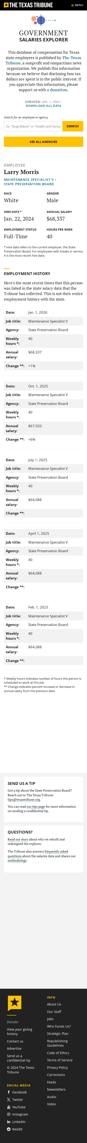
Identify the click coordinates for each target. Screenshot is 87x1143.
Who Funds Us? (59, 1026)
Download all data (43, 106)
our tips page (36, 806)
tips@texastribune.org (24, 799)
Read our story (18, 839)
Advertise (14, 1048)
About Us (54, 1004)
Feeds (51, 1082)
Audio (51, 1097)
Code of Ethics (58, 1053)
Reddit (15, 1129)
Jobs (50, 1019)
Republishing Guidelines (57, 1043)
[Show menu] (77, 5)
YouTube (16, 1107)
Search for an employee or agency (26, 117)
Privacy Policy (57, 1067)
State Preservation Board (29, 184)
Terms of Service (60, 1060)
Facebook (17, 1092)
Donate (12, 1022)
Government (43, 32)
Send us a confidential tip (18, 1058)
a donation (57, 89)
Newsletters (56, 1089)
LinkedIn (16, 1121)
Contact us (15, 1041)
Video (51, 1104)
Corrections (56, 1074)
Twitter (15, 1099)
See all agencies (43, 142)
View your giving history (19, 1031)
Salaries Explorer (43, 40)
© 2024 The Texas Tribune (20, 1069)
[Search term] (33, 126)
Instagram (17, 1114)
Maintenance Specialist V (29, 179)
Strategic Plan (57, 1033)
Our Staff (54, 1011)
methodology (17, 860)
